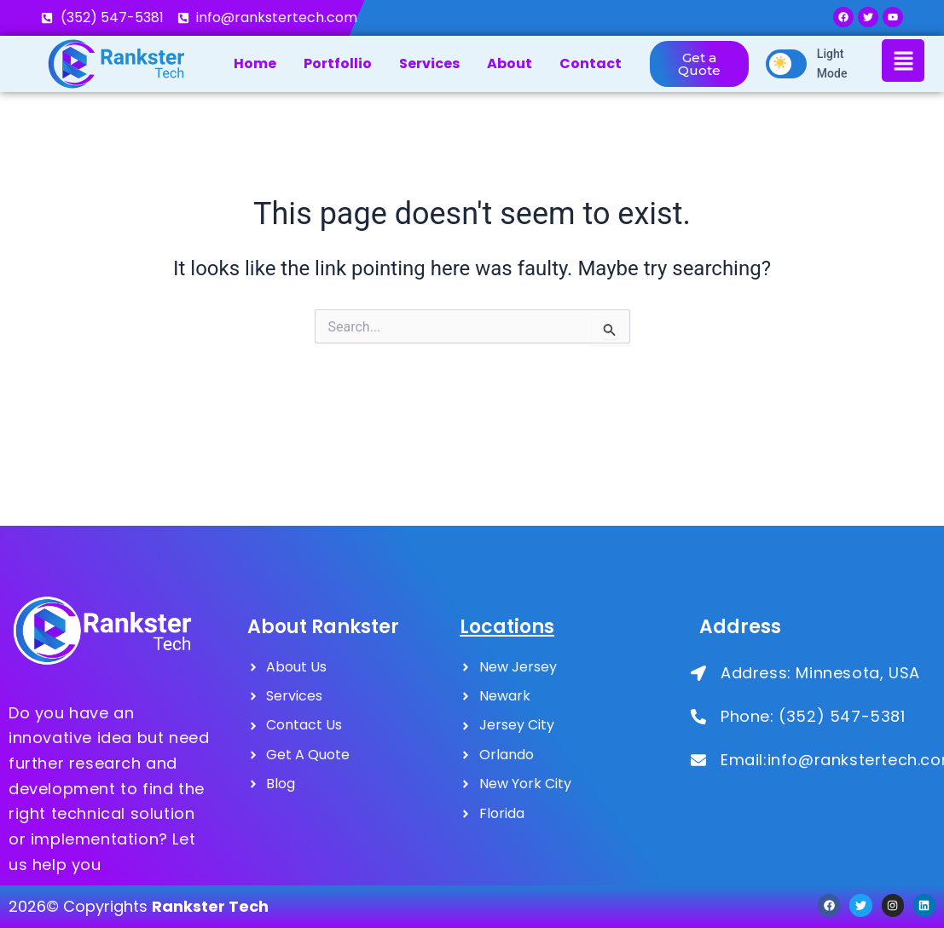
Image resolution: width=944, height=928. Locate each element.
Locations (507, 627)
